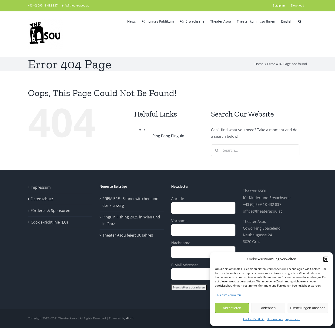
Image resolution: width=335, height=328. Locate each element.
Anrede (177, 198)
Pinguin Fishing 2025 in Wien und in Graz (131, 220)
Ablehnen (268, 308)
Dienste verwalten (229, 295)
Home (259, 64)
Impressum (292, 319)
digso (130, 318)
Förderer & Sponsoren (50, 210)
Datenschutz (275, 319)
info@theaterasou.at (75, 5)
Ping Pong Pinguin (168, 135)
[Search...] (255, 150)
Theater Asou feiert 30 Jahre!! (127, 235)
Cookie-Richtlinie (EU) (49, 222)
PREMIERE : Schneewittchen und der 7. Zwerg (130, 202)
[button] (325, 259)
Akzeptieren (232, 308)
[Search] (217, 150)
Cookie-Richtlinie (254, 319)
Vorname (179, 220)
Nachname (180, 242)
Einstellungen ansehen (307, 308)
